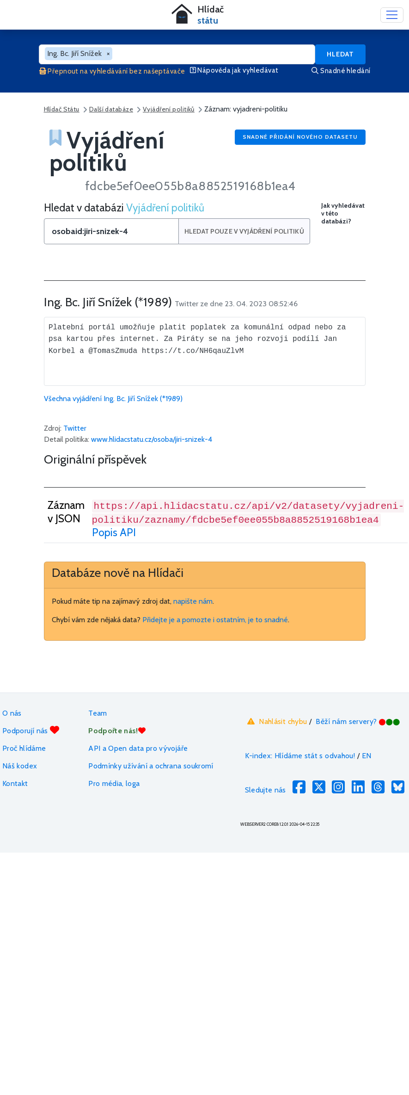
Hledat (340, 54)
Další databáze (111, 109)
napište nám (193, 601)
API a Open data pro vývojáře (138, 748)
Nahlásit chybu (276, 721)
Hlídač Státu (61, 109)
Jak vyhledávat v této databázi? (343, 213)
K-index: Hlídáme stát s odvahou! (300, 755)
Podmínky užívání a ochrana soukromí (151, 765)
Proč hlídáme (24, 748)
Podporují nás (30, 730)
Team (97, 713)
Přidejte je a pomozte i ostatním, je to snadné (215, 619)
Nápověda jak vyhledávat (234, 70)
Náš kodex (19, 765)
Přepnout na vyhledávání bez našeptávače (112, 71)
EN (367, 755)
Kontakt (15, 783)
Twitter (74, 428)
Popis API (114, 532)
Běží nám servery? (358, 721)
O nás (12, 713)
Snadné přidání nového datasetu (300, 136)
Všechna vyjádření (113, 398)
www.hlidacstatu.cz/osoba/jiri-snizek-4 (151, 439)
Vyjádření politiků (169, 109)
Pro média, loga (114, 783)
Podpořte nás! (117, 730)
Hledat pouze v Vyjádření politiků (245, 231)
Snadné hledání (340, 71)
